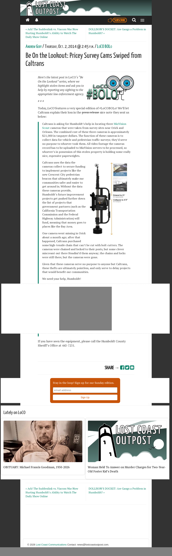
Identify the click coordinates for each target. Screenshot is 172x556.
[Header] (86, 8)
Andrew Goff (34, 46)
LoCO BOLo (104, 46)
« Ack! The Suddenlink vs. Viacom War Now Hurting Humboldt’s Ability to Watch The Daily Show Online (52, 33)
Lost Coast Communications (51, 544)
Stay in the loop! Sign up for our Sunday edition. (83, 383)
